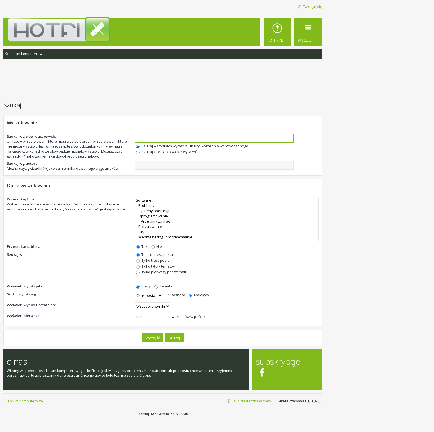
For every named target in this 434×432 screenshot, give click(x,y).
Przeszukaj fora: (21, 199)
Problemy (226, 205)
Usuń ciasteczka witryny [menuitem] (251, 400)
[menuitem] (277, 32)
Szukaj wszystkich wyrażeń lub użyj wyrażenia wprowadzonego (192, 145)
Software (226, 200)
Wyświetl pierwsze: (23, 315)
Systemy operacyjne (226, 211)
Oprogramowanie (226, 216)
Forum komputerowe (25, 400)
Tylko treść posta (153, 260)
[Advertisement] (163, 82)
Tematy (163, 286)
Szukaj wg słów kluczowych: (31, 136)
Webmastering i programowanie (226, 237)
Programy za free (226, 221)
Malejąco (199, 294)
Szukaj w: (15, 254)
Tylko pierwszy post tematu (161, 271)
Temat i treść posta (154, 254)
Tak (142, 246)
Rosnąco (175, 294)
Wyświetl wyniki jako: (25, 286)
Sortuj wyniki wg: (22, 294)
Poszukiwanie (226, 226)
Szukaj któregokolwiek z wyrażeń (166, 151)
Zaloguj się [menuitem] (312, 6)
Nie (156, 246)
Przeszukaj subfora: (24, 246)
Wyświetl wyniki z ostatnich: (31, 304)
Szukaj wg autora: (22, 163)
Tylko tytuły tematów (156, 266)
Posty (143, 286)
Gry (226, 232)
